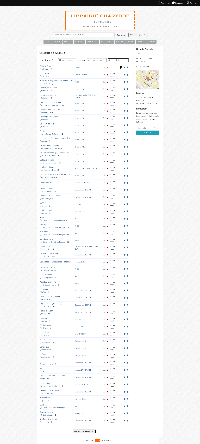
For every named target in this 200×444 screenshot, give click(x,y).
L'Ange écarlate (46, 183)
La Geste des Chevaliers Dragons (53, 220)
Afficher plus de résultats (84, 431)
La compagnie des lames (50, 386)
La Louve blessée (47, 160)
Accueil (47, 42)
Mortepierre (45, 91)
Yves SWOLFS (79, 204)
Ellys (42, 405)
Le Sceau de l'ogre (47, 124)
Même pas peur (46, 361)
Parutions (119, 42)
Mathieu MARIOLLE (82, 75)
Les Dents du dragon (48, 167)
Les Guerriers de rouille (50, 109)
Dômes (43, 335)
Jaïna (42, 217)
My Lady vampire (47, 415)
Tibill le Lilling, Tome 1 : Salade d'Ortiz (56, 80)
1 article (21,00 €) (138, 35)
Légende (44, 206)
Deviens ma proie (47, 412)
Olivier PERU (79, 326)
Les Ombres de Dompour (50, 296)
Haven (43, 371)
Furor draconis (46, 274)
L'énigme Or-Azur (47, 188)
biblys (98, 441)
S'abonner (147, 132)
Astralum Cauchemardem (50, 282)
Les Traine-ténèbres (48, 156)
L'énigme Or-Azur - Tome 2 (51, 195)
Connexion (192, 3)
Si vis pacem (45, 325)
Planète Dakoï (45, 66)
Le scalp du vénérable (49, 253)
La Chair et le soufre (48, 87)
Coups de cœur (92, 42)
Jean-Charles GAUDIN (83, 290)
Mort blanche (45, 339)
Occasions (130, 42)
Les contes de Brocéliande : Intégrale (55, 262)
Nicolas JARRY (80, 262)
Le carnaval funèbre (48, 95)
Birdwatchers (45, 397)
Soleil (104, 67)
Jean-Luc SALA (80, 399)
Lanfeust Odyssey (47, 191)
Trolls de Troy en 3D (48, 419)
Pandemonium (46, 342)
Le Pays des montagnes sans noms (54, 152)
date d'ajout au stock (96, 60)
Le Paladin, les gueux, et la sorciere (55, 174)
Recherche (121, 35)
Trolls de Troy (46, 249)
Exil (41, 368)
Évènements (79, 42)
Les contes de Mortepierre (50, 105)
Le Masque (44, 289)
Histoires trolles (47, 246)
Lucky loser (44, 73)
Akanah (43, 224)
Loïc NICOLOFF (80, 334)
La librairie (141, 42)
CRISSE (77, 67)
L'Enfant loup (45, 203)
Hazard (43, 76)
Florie (42, 131)
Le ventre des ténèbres (49, 145)
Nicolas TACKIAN (81, 384)
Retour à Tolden (46, 311)
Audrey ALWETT (80, 413)
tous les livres (66, 60)
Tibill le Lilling (47, 83)
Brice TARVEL (80, 89)
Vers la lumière (46, 239)
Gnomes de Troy (47, 364)
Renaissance (45, 383)
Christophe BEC (80, 341)
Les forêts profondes (48, 210)
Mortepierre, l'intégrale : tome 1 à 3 (55, 138)
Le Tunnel (44, 354)
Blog (65, 42)
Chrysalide (44, 332)
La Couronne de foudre (49, 163)
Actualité (57, 42)
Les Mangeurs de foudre (50, 148)
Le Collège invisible (48, 270)
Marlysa (43, 292)
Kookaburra (45, 69)
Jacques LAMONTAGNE (83, 370)
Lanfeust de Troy (47, 393)
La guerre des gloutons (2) (51, 303)
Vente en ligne (107, 42)
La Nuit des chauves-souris (51, 102)
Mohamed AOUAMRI (82, 95)
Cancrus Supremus (47, 267)
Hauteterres (44, 318)
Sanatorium (44, 347)
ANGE (77, 82)
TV (71, 42)
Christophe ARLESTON (83, 190)
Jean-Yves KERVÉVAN (82, 183)
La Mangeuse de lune (49, 116)
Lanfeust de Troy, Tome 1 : (50, 390)
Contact (152, 42)
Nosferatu (44, 328)
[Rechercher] (84, 34)
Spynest (43, 400)
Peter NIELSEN (92, 168)
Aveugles (44, 232)
